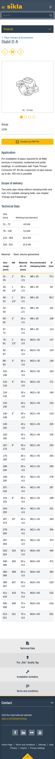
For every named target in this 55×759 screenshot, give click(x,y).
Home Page (6, 745)
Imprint (23, 748)
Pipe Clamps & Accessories (17, 37)
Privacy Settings (37, 748)
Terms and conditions (25, 745)
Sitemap (42, 745)
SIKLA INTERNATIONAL (14, 719)
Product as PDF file (27, 141)
